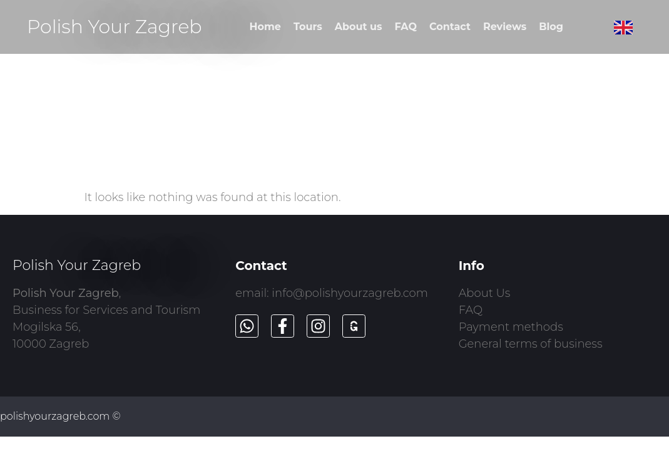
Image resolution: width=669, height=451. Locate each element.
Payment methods (511, 327)
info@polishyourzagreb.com (350, 293)
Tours (308, 27)
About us (358, 27)
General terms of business (531, 344)
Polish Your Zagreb (114, 26)
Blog (551, 27)
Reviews (504, 27)
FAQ (406, 27)
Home (265, 27)
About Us (485, 293)
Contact (450, 27)
